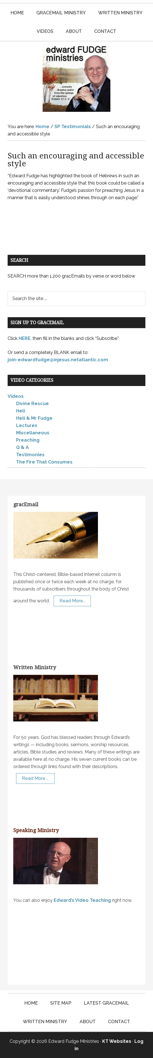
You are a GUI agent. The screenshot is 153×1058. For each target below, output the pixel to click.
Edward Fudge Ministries (76, 78)
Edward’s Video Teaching (82, 900)
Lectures (26, 425)
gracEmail (25, 504)
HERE (24, 338)
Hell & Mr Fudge (34, 418)
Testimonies (30, 454)
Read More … (35, 778)
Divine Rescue (32, 403)
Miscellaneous (32, 432)
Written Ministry (34, 667)
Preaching (28, 440)
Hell (20, 411)
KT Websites (116, 1041)
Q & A (22, 447)
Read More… (72, 600)
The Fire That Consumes (44, 462)
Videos (16, 396)
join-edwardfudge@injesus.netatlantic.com (58, 359)
